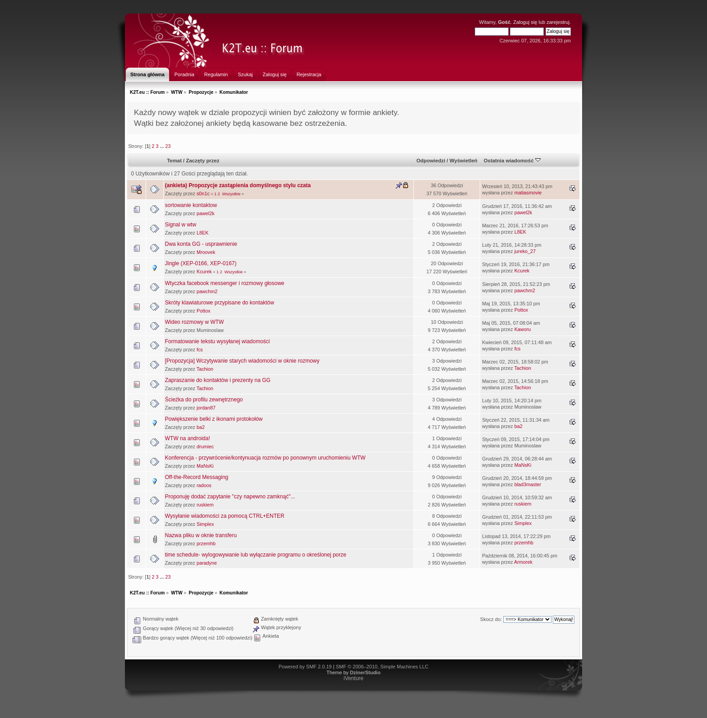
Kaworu (522, 329)
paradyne (207, 563)
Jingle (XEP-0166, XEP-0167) (201, 263)
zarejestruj (557, 22)
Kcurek (204, 271)
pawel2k (206, 213)
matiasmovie (528, 192)
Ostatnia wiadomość (512, 160)
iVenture (353, 678)
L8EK (202, 232)
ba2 (201, 427)
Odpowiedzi (430, 160)
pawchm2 (207, 291)
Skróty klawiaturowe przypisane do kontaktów (219, 302)
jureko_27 (525, 251)
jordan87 (206, 407)
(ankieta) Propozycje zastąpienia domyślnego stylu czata (238, 185)
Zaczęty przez (202, 160)
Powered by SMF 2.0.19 (305, 666)
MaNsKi (205, 466)
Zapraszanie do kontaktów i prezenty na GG (218, 380)
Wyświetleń (463, 160)
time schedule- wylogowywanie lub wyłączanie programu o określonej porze (255, 555)
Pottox (204, 310)
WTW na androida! (187, 438)
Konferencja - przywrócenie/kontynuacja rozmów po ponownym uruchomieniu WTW (265, 458)
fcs (200, 349)
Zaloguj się (525, 22)
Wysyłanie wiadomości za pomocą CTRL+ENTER (225, 516)
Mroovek (206, 252)
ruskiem (205, 504)
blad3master (527, 484)
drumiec (205, 446)
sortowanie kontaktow (191, 205)
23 (167, 146)
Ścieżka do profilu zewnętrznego (204, 399)
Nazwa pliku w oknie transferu (201, 535)
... (162, 146)
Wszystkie (231, 194)
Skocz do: (491, 619)
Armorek (523, 562)
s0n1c (203, 193)
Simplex (205, 524)
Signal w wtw (180, 224)
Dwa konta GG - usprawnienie (201, 244)
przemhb (206, 543)
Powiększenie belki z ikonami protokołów (214, 419)
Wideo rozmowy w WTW (194, 322)
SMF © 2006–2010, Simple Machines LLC (382, 666)
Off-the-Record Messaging (197, 477)
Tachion (205, 369)
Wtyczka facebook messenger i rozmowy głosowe (225, 283)
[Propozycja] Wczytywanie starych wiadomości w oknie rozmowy (242, 361)
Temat (174, 160)
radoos (204, 485)
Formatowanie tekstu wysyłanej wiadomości (217, 341)
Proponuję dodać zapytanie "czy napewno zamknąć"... (230, 496)
